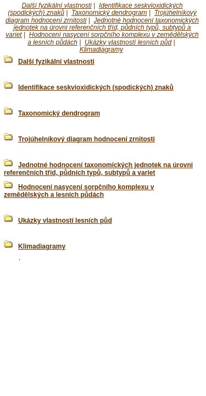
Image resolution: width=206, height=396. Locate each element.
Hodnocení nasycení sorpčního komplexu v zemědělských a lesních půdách (79, 191)
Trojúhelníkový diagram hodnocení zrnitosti (86, 139)
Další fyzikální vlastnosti (56, 5)
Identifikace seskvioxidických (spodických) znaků (96, 87)
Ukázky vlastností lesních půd (128, 42)
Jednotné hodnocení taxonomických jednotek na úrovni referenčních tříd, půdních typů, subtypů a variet (102, 27)
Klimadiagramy (101, 49)
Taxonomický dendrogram (109, 12)
